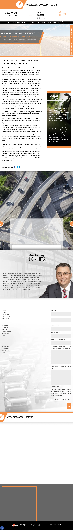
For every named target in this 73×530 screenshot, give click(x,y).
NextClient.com (39, 525)
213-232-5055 (39, 15)
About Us (16, 22)
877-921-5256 (39, 13)
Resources (47, 22)
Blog (37, 22)
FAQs (41, 22)
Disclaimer (57, 524)
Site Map (49, 524)
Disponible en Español (30, 18)
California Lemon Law (27, 22)
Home (10, 22)
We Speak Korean (46, 18)
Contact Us (55, 22)
